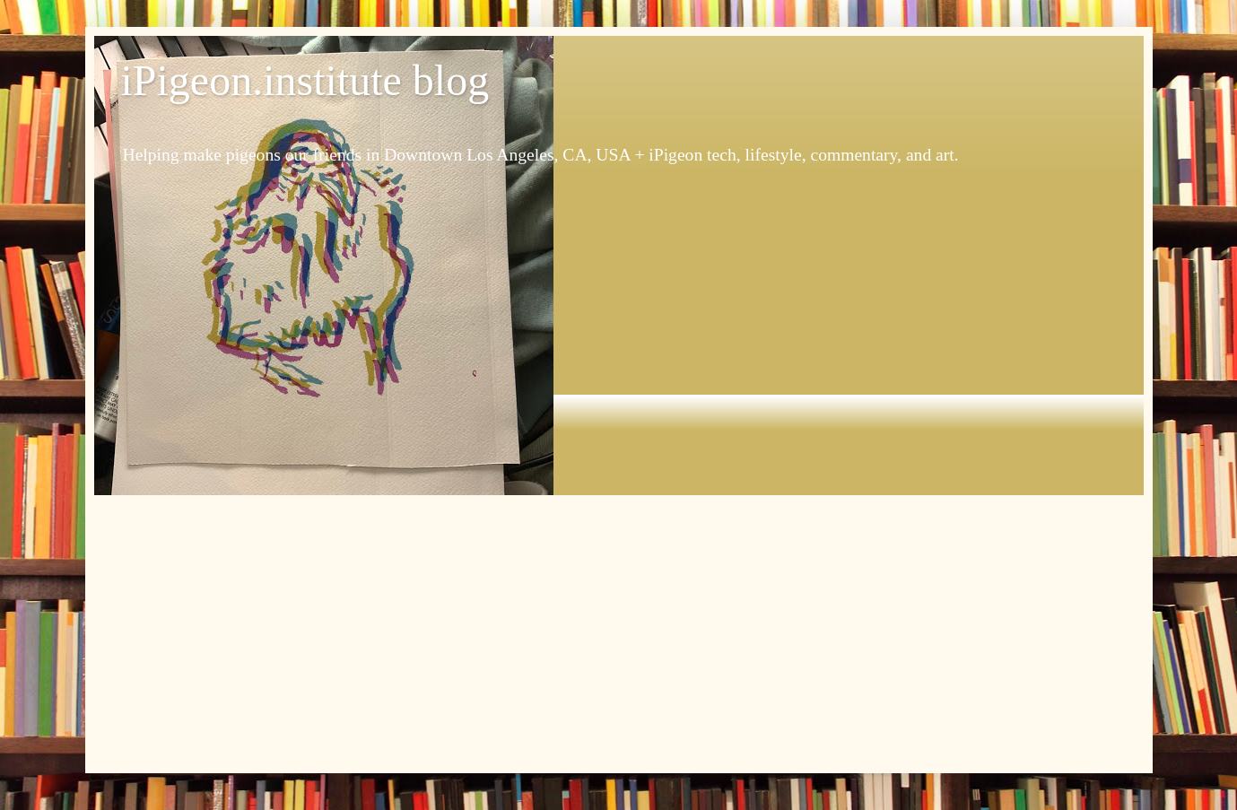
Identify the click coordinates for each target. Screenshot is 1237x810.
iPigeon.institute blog (305, 80)
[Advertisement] (619, 629)
